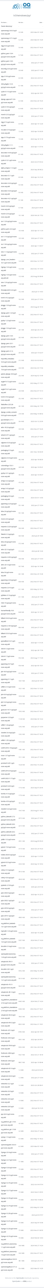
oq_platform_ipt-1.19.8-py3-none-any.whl (8, 1131)
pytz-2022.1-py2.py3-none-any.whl (8, 902)
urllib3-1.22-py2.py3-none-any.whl (7, 726)
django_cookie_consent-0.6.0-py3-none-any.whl (9, 413)
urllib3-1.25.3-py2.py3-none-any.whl (8, 741)
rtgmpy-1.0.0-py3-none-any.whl (8, 268)
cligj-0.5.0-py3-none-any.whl (7, 47)
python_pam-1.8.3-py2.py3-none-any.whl (8, 62)
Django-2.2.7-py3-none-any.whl (9, 1161)
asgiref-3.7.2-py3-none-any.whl (8, 383)
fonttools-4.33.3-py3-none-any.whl (8, 1039)
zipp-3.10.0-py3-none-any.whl (8, 78)
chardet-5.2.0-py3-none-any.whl (9, 810)
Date (41, 22)
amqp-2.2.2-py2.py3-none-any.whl (7, 482)
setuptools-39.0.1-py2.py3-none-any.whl (8, 963)
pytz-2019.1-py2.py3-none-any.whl (8, 917)
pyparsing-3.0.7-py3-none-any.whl (7, 665)
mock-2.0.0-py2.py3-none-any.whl (7, 520)
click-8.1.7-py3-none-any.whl (8, 658)
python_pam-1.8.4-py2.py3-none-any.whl (8, 55)
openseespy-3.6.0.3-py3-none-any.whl (9, 32)
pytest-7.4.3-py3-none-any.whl (8, 848)
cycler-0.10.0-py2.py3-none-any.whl (8, 108)
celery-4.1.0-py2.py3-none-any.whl (7, 871)
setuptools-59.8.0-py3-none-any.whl (8, 1047)
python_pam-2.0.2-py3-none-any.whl (8, 230)
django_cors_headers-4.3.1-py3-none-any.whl (8, 261)
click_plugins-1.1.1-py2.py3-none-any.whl (8, 146)
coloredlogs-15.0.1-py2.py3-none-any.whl (8, 467)
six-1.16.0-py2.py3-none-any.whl (9, 245)
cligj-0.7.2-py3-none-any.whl (7, 123)
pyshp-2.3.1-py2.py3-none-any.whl (7, 474)
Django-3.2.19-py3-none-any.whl (9, 1207)
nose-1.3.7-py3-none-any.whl (8, 757)
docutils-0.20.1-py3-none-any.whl (7, 970)
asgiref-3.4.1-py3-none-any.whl (8, 390)
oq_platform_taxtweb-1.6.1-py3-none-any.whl (8, 925)
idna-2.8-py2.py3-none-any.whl (8, 543)
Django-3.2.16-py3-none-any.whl (9, 1184)
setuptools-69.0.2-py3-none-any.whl (8, 1024)
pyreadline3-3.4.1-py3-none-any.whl (8, 642)
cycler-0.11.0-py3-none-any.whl (8, 93)
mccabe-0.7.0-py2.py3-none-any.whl (8, 131)
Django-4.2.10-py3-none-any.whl (9, 1237)
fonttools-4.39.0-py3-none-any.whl (8, 1062)
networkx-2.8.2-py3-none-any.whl (7, 1100)
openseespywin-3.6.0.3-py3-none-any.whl (8, 1146)
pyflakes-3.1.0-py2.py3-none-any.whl (8, 596)
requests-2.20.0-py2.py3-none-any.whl (9, 558)
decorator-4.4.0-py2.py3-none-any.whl (9, 154)
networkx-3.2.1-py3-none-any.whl (7, 1085)
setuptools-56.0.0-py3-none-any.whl (8, 1016)
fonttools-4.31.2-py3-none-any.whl (8, 1031)
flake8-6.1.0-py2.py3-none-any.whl (8, 535)
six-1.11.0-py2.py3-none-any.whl (9, 238)
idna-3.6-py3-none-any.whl (7, 574)
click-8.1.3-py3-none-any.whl (8, 650)
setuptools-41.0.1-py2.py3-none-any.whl (8, 986)
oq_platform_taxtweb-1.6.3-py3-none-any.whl (8, 940)
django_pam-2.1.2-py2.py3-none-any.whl (8, 352)
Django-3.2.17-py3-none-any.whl (9, 1192)
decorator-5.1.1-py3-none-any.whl (7, 177)
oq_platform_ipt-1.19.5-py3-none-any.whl (8, 1123)
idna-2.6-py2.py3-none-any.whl (8, 513)
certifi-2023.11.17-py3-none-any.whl (8, 780)
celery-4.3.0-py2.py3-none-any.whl (7, 879)
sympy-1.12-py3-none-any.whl (8, 1138)
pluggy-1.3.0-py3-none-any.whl (8, 307)
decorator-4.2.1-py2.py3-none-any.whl (9, 200)
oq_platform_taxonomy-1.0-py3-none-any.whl (9, 1253)
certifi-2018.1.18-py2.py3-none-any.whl (9, 749)
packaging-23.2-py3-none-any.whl (7, 497)
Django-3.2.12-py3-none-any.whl (9, 1176)
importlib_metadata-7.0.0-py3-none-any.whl (8, 368)
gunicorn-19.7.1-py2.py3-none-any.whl (9, 711)
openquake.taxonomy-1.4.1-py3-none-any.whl (8, 978)
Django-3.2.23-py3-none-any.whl (9, 1230)
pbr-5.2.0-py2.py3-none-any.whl (9, 703)
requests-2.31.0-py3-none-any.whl (7, 589)
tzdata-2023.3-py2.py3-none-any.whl (8, 856)
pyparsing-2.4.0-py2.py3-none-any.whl (9, 581)
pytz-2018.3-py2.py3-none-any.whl (8, 909)
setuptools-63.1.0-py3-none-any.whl (8, 1070)
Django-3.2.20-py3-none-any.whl (9, 1215)
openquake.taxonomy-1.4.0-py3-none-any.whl (8, 955)
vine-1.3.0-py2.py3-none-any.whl (9, 284)
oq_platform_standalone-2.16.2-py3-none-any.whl (9, 1001)
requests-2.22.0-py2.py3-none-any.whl (9, 528)
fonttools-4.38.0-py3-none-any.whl (8, 1054)
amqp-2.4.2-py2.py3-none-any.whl (7, 490)
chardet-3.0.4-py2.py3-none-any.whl (8, 734)
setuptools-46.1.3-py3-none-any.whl (8, 993)
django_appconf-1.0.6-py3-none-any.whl (8, 100)
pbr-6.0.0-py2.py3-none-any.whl (9, 696)
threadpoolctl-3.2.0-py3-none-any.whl (9, 291)
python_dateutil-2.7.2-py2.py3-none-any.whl (8, 818)
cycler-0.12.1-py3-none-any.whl (8, 162)
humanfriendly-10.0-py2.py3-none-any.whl (8, 612)
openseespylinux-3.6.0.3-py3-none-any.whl (9, 1260)
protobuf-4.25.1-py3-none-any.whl (8, 764)
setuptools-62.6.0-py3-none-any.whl (8, 1077)
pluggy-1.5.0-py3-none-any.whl (8, 329)
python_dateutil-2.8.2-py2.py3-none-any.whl (8, 833)
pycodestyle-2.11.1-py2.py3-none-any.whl (8, 421)
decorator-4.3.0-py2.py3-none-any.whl (9, 192)
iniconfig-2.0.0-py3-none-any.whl (9, 70)
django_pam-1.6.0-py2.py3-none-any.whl (8, 337)
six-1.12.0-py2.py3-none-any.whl (9, 223)
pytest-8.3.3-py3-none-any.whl (8, 864)
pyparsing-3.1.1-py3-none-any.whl (7, 680)
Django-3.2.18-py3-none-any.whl (9, 1199)
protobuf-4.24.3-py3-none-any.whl (8, 787)
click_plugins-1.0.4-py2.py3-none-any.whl (8, 85)
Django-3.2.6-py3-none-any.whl (9, 1169)
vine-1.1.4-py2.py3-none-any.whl (9, 253)
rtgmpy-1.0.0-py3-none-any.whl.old (8, 276)
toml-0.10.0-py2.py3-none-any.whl (7, 398)
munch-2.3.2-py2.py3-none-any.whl (8, 116)
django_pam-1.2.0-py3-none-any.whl (8, 314)
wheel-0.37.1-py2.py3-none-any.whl (8, 436)
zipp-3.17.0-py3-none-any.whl (8, 139)
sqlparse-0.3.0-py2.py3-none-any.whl (8, 444)
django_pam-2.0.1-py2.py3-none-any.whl (8, 345)
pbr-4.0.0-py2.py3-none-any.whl (9, 673)
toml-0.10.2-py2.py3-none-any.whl (7, 299)
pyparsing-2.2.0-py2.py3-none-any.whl (9, 505)
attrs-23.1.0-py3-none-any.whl (8, 566)
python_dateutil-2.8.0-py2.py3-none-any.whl (8, 825)
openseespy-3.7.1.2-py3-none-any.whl (9, 39)
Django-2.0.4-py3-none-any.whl (9, 1154)
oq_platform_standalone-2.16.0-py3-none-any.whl (9, 1009)
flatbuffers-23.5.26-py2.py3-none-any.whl (8, 406)
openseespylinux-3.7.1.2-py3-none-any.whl (9, 1268)
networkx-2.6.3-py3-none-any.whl (7, 1092)
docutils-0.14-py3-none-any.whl (9, 948)
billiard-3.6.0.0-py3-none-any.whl (9, 619)
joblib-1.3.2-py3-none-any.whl (8, 841)
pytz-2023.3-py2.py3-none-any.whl (8, 894)
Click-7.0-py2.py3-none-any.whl (8, 604)
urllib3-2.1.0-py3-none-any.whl (8, 688)
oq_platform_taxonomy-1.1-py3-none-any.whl (9, 1245)
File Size (21, 22)
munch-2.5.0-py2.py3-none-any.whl (8, 215)
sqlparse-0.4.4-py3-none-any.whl (9, 459)
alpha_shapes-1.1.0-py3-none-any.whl (9, 169)
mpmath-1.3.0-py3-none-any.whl (9, 932)
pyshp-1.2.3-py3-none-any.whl (8, 322)
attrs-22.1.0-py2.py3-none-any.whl (7, 551)
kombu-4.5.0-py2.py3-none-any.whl (8, 803)
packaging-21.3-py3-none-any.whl (7, 451)
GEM (24, 1281)
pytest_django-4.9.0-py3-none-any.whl (9, 375)
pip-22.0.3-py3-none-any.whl (8, 1115)
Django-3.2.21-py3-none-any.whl (9, 1222)
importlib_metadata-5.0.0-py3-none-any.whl (8, 360)
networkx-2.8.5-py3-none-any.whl (7, 1108)
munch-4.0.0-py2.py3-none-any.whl (8, 207)
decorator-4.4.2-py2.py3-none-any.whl (9, 184)
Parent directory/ (6, 26)
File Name (3, 22)
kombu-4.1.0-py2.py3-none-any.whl (8, 795)
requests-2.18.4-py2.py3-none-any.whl (9, 627)
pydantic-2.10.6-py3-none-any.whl (7, 886)
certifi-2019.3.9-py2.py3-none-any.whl (9, 772)
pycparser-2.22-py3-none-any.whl (7, 719)
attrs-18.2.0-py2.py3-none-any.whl (7, 429)
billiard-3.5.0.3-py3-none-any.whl (9, 635)
